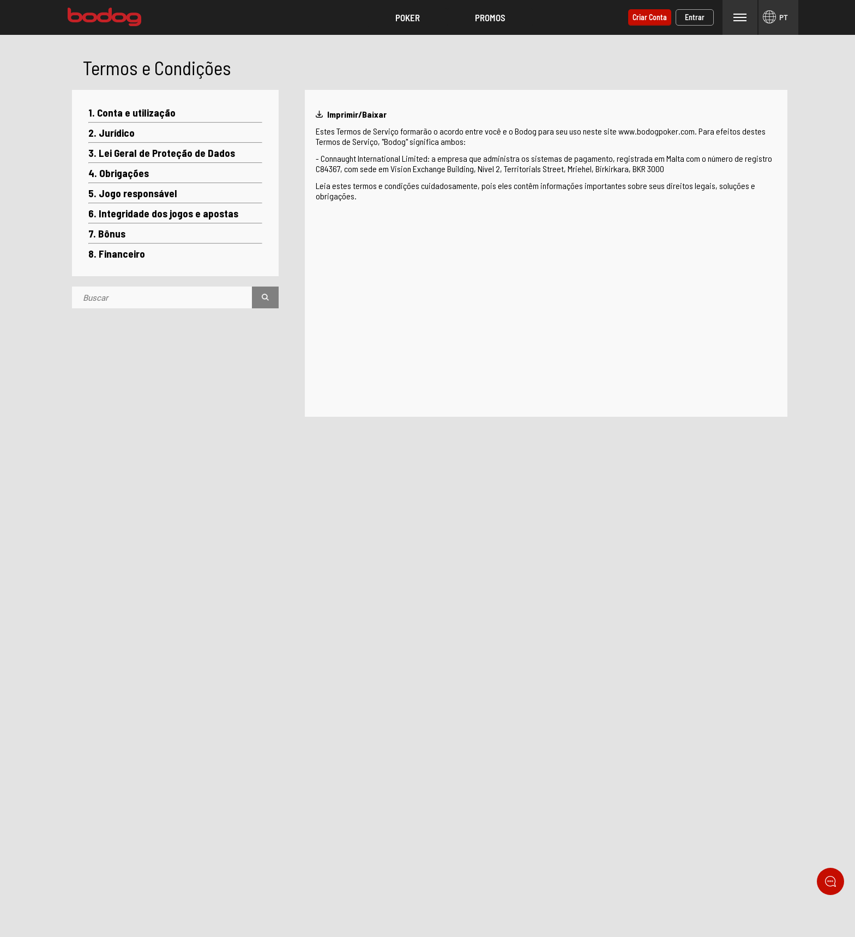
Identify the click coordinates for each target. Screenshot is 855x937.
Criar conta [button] (650, 17)
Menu (739, 17)
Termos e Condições (157, 67)
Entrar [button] (695, 17)
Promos (490, 17)
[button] (407, 18)
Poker (407, 17)
